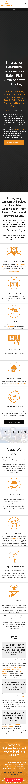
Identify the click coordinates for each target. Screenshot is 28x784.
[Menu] (14, 9)
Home (7, 110)
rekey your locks (18, 129)
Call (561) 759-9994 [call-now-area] (14, 780)
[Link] (6, 3)
